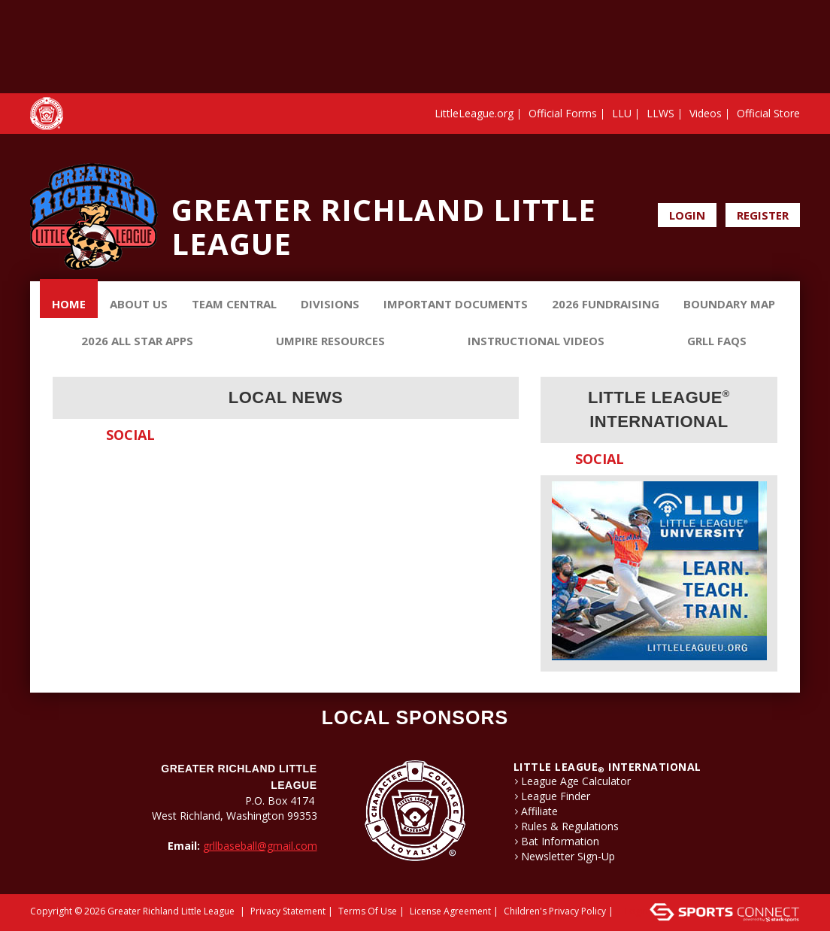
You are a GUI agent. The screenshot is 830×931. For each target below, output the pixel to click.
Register (763, 215)
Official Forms (563, 113)
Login (687, 215)
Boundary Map (729, 303)
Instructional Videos (536, 340)
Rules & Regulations (570, 826)
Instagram (791, 179)
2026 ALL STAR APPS (137, 340)
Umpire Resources (330, 340)
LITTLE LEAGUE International (607, 767)
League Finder (555, 796)
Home (69, 303)
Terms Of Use (367, 911)
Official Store (768, 113)
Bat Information (560, 841)
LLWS (660, 113)
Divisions (330, 303)
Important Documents (455, 303)
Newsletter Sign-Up (568, 856)
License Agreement (450, 911)
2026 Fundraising (605, 303)
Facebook (770, 179)
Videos (705, 113)
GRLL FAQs (717, 340)
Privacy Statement (288, 911)
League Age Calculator (576, 781)
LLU (622, 113)
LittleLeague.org (474, 113)
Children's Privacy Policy (555, 911)
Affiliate (539, 811)
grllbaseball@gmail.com (260, 846)
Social (130, 435)
